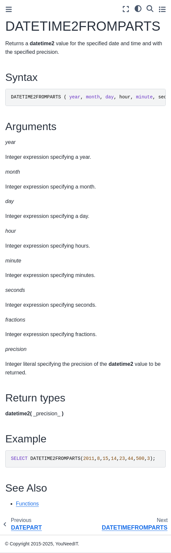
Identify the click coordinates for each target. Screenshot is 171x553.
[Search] (150, 8)
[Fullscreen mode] (126, 9)
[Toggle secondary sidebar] (162, 9)
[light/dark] (138, 8)
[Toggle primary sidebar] (9, 9)
